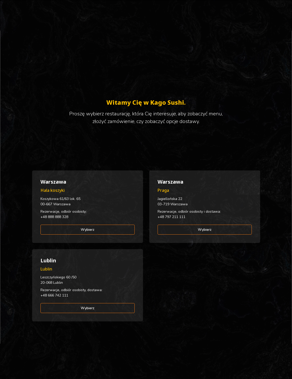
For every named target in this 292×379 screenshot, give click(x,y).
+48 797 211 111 (171, 216)
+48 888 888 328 (54, 216)
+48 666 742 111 (54, 295)
